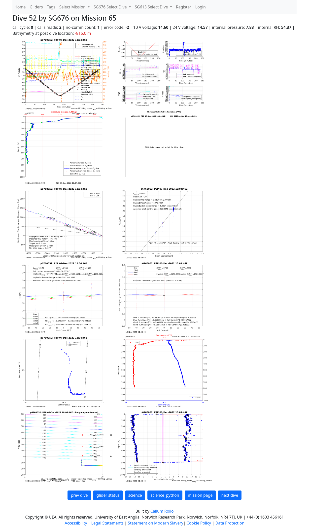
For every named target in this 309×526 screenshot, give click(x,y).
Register (183, 7)
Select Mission (73, 7)
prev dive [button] (79, 495)
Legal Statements (108, 523)
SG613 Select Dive (152, 7)
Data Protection (229, 523)
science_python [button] (165, 495)
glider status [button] (107, 495)
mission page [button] (200, 495)
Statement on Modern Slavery (155, 523)
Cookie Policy (199, 523)
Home (20, 7)
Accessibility (76, 523)
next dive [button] (229, 495)
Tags (51, 7)
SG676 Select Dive (111, 7)
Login (200, 7)
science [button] (135, 495)
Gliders (36, 7)
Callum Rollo (162, 511)
